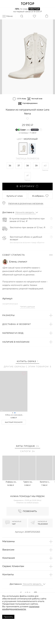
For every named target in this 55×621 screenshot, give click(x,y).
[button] (20, 92)
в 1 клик (15, 196)
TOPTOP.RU (27, 3)
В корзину (27, 186)
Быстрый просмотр (14, 422)
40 (45, 165)
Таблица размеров (27, 158)
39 (36, 165)
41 (28, 175)
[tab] (27, 362)
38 (27, 165)
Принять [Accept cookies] (8, 616)
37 (19, 165)
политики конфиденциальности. (20, 607)
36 (10, 165)
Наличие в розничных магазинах (25, 203)
